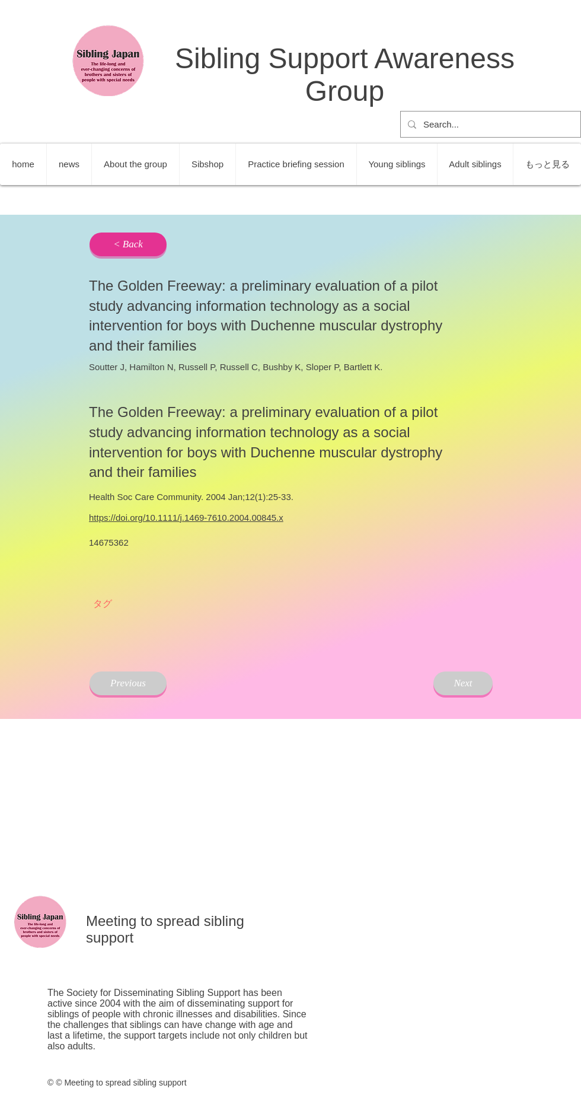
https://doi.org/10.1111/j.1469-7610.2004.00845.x (186, 518)
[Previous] (128, 683)
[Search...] (489, 124)
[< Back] (128, 244)
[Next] (463, 683)
